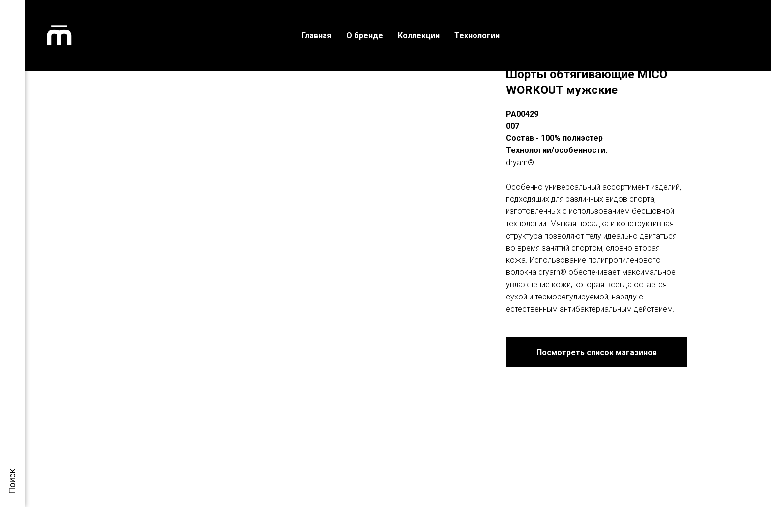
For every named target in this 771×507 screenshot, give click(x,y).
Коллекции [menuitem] (419, 35)
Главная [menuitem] (316, 35)
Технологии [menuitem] (477, 35)
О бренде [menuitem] (364, 35)
